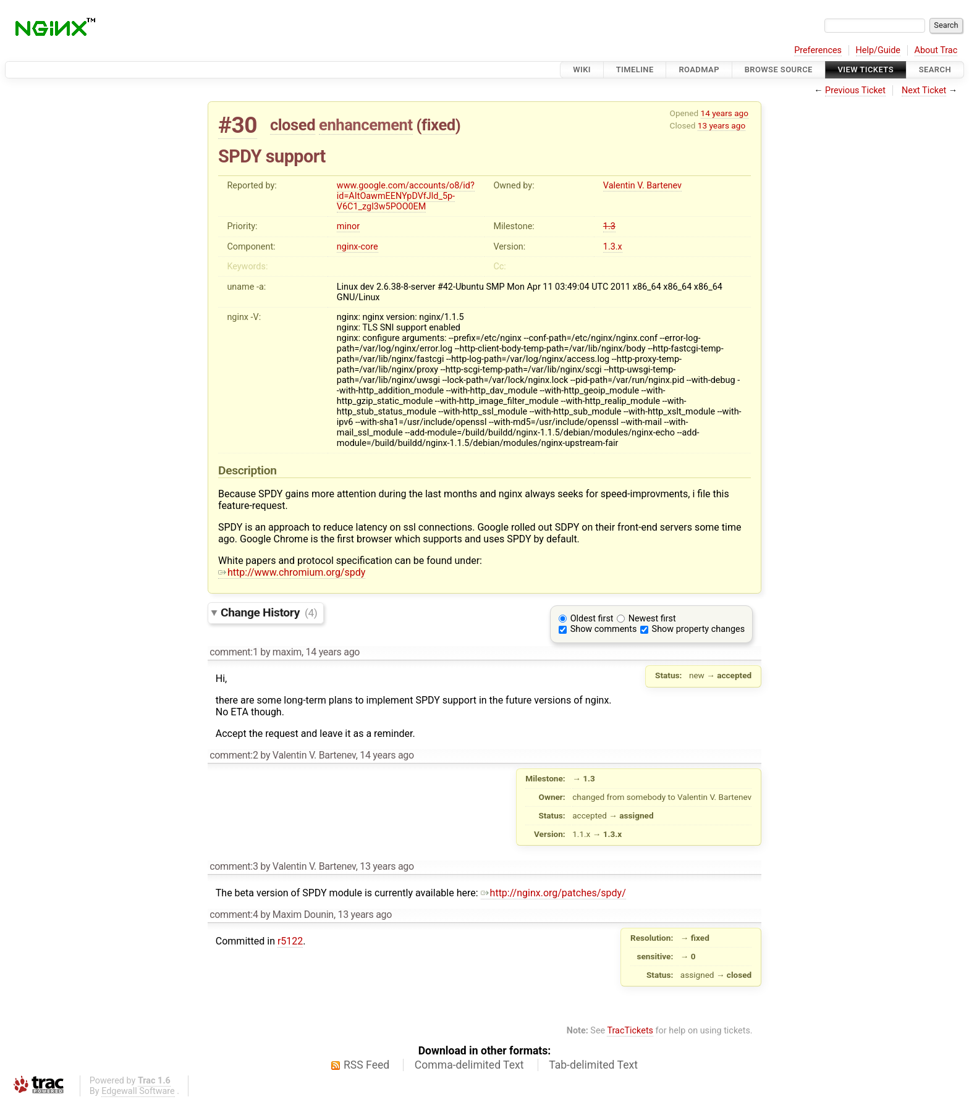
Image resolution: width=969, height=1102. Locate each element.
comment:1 (233, 652)
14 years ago (724, 113)
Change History (269, 612)
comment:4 (233, 914)
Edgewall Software (138, 1091)
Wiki (582, 69)
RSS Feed (366, 1065)
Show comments (603, 629)
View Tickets (866, 69)
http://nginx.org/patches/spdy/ (553, 893)
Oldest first (592, 618)
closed (292, 125)
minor (348, 226)
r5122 (290, 941)
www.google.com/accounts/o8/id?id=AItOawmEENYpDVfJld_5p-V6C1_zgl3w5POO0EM (406, 196)
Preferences (818, 50)
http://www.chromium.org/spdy (291, 572)
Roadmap (699, 69)
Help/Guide (878, 50)
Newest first (652, 618)
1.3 (609, 226)
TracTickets (630, 1030)
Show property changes (698, 629)
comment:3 (233, 866)
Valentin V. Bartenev (642, 185)
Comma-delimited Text (469, 1065)
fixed (438, 125)
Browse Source (779, 69)
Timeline (635, 69)
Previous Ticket (855, 90)
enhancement (366, 125)
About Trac (936, 50)
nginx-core (357, 247)
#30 (237, 125)
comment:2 (233, 755)
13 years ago (721, 125)
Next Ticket (924, 90)
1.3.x (612, 247)
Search (935, 69)
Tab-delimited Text (593, 1065)
